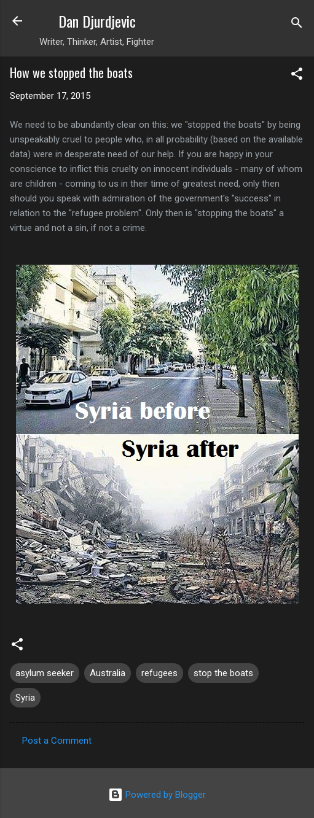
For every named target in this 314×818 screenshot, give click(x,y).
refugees (159, 673)
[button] (296, 75)
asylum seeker (44, 673)
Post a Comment (57, 740)
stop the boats (223, 673)
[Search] (296, 25)
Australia (107, 673)
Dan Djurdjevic (97, 21)
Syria (25, 697)
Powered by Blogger (157, 794)
